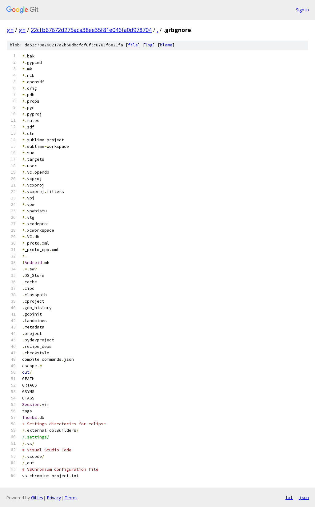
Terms (71, 498)
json (304, 497)
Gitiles (37, 498)
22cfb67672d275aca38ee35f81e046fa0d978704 (91, 29)
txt (289, 497)
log (149, 45)
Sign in (302, 10)
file (133, 45)
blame (166, 45)
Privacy (54, 498)
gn (10, 29)
